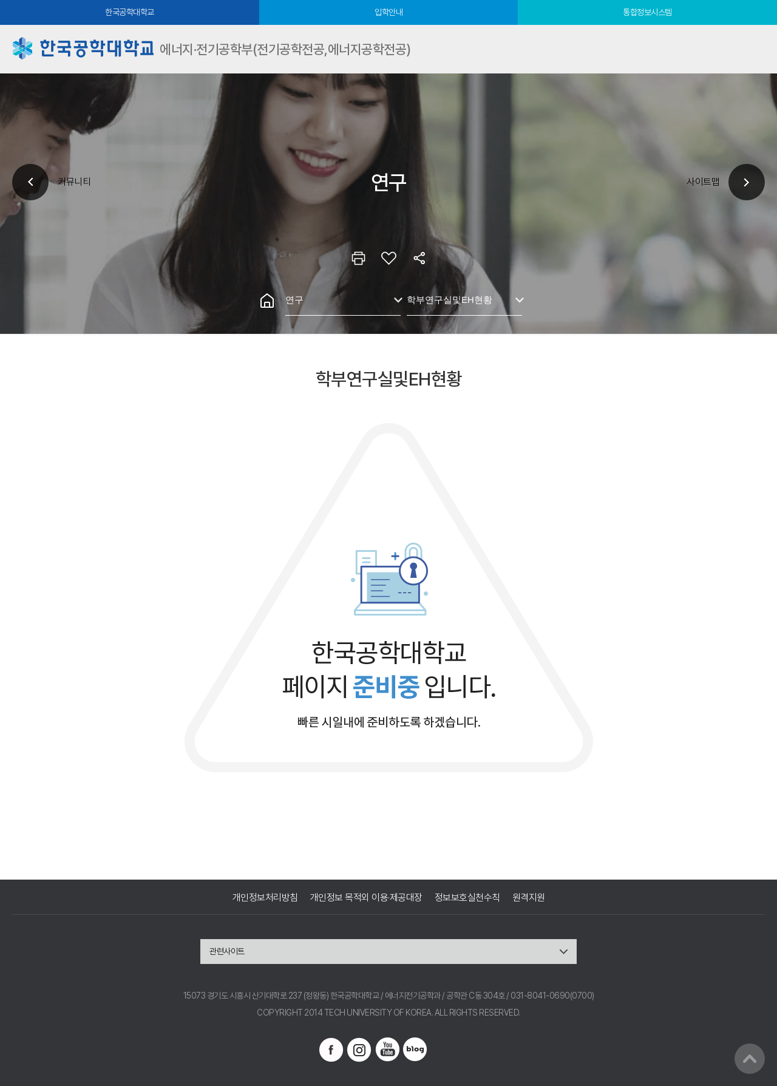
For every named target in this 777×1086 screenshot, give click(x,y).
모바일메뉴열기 (752, 49)
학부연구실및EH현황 (449, 299)
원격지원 (528, 897)
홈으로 (267, 300)
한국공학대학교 (129, 12)
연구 (294, 299)
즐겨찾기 (388, 258)
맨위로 (750, 1059)
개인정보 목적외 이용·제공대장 (366, 897)
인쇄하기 (358, 258)
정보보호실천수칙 (467, 897)
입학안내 (388, 12)
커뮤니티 (74, 182)
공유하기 (419, 258)
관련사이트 (227, 951)
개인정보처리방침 (265, 897)
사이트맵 (703, 182)
